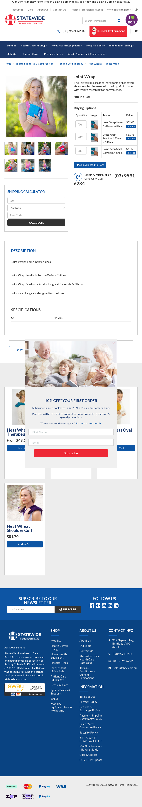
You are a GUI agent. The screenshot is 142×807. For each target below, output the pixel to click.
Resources (17, 10)
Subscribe (67, 609)
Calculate (36, 222)
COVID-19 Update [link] (91, 759)
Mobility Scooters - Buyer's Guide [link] (91, 747)
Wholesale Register (119, 10)
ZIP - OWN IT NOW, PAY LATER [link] (91, 739)
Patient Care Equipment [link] (58, 678)
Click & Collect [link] (88, 754)
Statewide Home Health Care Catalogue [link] (90, 659)
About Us (43, 10)
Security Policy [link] (89, 732)
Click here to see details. (88, 423)
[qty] (36, 200)
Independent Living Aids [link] (58, 669)
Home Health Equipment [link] (59, 656)
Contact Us (59, 10)
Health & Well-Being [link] (60, 647)
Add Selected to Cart (90, 164)
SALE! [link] (54, 698)
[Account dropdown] (136, 10)
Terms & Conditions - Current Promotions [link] (87, 673)
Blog (30, 10)
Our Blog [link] (85, 645)
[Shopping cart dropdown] (136, 30)
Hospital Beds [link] (59, 662)
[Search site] (119, 20)
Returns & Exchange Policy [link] (90, 708)
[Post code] (36, 215)
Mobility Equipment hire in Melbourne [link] (61, 707)
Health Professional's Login (86, 10)
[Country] (36, 208)
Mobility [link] (56, 640)
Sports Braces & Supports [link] (60, 691)
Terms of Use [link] (87, 696)
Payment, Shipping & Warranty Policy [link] (91, 717)
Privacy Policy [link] (88, 701)
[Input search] (98, 20)
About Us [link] (85, 640)
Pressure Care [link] (59, 685)
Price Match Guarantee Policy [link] (90, 725)
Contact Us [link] (86, 651)
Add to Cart (117, 448)
